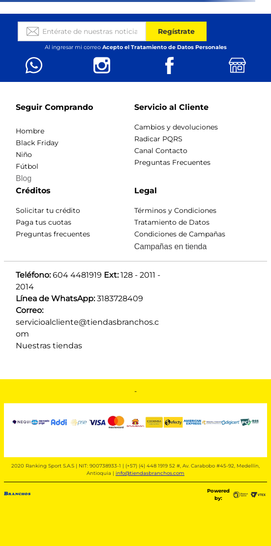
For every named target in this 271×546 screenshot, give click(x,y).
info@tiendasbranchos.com (150, 473)
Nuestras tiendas (49, 345)
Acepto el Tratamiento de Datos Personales (164, 47)
